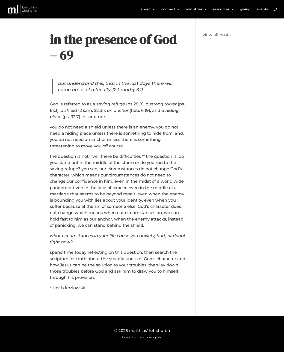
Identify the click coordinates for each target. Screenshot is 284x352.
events (262, 9)
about (146, 9)
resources (221, 9)
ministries (194, 9)
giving (245, 9)
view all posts (217, 34)
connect (168, 9)
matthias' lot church (149, 330)
